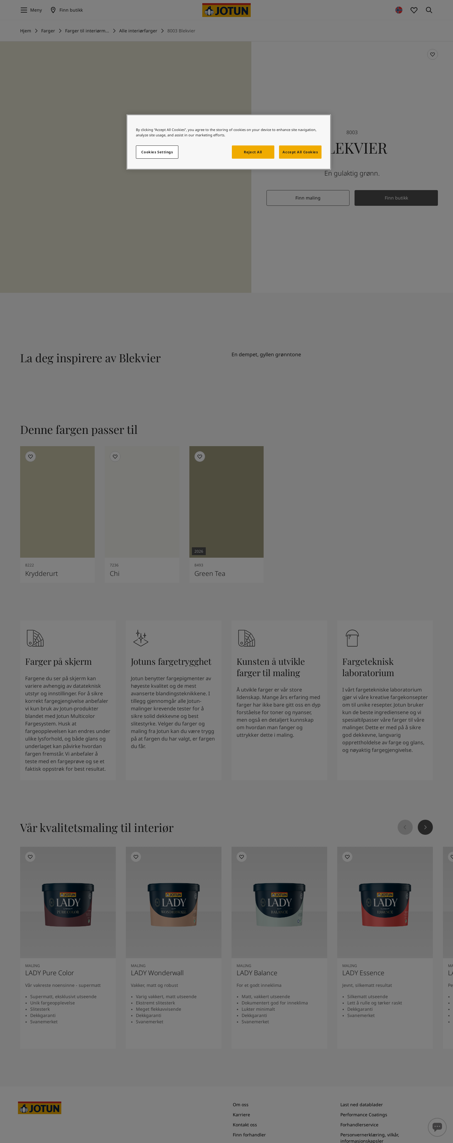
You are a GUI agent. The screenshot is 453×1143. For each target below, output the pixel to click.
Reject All (253, 152)
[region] (228, 142)
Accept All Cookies (300, 152)
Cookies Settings (157, 152)
